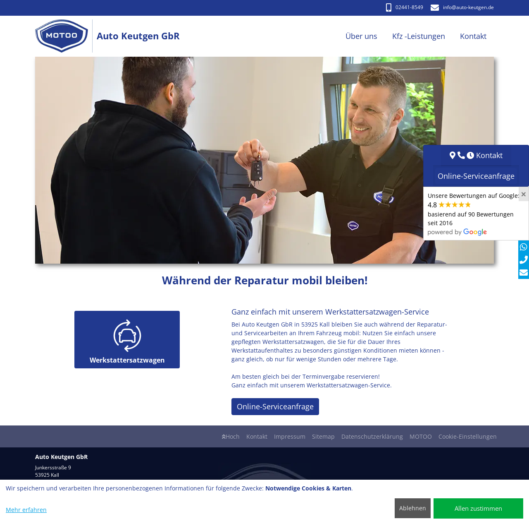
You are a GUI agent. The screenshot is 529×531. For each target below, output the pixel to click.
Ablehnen (412, 508)
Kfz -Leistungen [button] (418, 36)
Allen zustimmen (478, 508)
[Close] (524, 194)
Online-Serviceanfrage (275, 406)
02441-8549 (404, 7)
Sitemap (323, 436)
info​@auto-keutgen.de (462, 7)
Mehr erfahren (26, 510)
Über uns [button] (361, 36)
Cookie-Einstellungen (467, 436)
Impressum (289, 436)
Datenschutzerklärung (372, 436)
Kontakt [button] (473, 36)
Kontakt (256, 436)
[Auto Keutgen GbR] (66, 36)
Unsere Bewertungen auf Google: (473, 213)
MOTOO (421, 436)
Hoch (231, 436)
